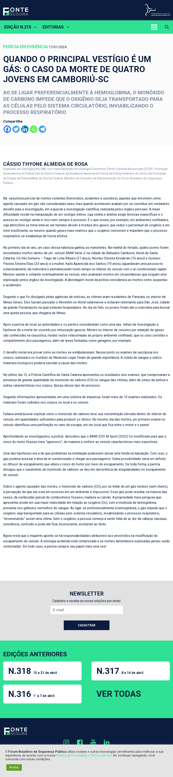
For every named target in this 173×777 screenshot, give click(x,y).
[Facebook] (7, 129)
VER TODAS (118, 694)
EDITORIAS (53, 27)
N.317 (119, 671)
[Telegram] (42, 129)
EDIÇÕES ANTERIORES (35, 654)
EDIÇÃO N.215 (17, 27)
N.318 (32, 671)
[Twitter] (16, 129)
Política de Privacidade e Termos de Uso (84, 755)
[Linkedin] (25, 129)
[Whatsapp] (33, 129)
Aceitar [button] (14, 767)
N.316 (31, 694)
